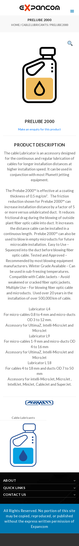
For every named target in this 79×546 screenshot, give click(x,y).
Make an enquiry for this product (39, 129)
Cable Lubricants (34, 25)
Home (15, 25)
